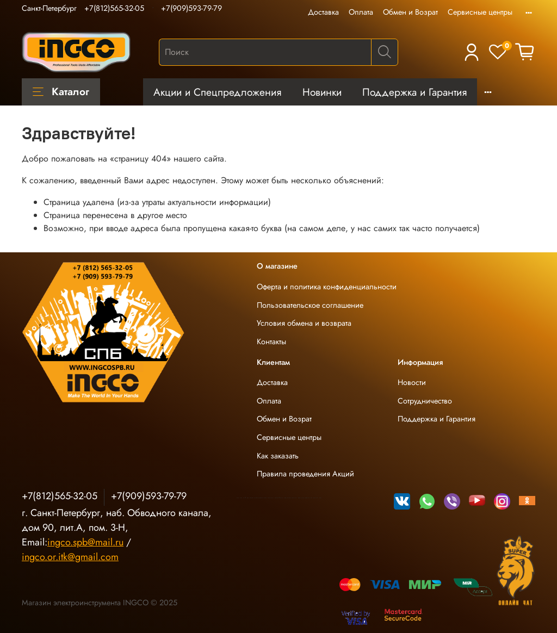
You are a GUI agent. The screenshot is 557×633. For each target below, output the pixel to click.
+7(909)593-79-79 (191, 8)
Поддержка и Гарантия (414, 92)
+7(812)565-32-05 (114, 8)
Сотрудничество (425, 400)
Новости (412, 382)
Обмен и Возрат (410, 12)
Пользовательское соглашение (310, 305)
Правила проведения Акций (305, 473)
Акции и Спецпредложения (217, 92)
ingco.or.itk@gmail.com (70, 557)
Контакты (271, 341)
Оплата (361, 12)
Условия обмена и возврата (304, 323)
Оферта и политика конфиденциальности (327, 286)
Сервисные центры (480, 12)
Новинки (322, 92)
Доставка (323, 12)
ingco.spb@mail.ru (85, 542)
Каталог (61, 91)
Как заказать (278, 455)
